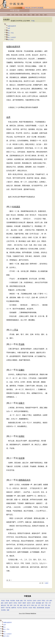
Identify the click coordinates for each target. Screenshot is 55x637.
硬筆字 (3, 607)
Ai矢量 (30, 607)
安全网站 (3, 610)
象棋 (21, 605)
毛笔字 (20, 603)
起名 (36, 605)
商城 (32, 605)
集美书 (10, 603)
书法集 (7, 600)
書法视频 (38, 603)
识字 (39, 605)
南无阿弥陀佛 (40, 607)
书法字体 (29, 600)
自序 (9, 28)
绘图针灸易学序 (12, 26)
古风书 (39, 600)
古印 (47, 600)
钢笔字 (24, 603)
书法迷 (3, 600)
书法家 (17, 600)
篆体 (2, 603)
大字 (50, 603)
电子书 (28, 605)
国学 (11, 605)
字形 (46, 603)
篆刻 (21, 600)
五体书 (34, 600)
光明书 (6, 603)
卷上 (9, 30)
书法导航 (12, 600)
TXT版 (33, 21)
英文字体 (25, 607)
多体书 (29, 603)
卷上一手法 (11, 33)
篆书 (51, 600)
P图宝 (34, 607)
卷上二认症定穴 (12, 37)
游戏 (24, 605)
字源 (8, 605)
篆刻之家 (3, 605)
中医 (18, 605)
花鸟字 (33, 603)
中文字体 (19, 607)
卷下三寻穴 (11, 39)
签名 (49, 605)
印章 (46, 605)
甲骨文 (43, 600)
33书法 (15, 603)
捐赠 (8, 610)
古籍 (14, 605)
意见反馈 (47, 607)
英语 (42, 605)
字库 (25, 600)
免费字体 (13, 607)
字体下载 (8, 607)
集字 (43, 603)
